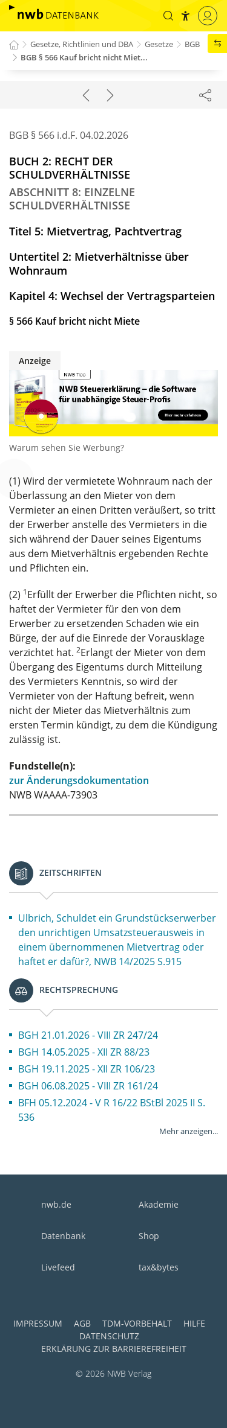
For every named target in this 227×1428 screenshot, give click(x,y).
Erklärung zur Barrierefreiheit (113, 1348)
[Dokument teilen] (205, 95)
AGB (82, 1323)
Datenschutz (109, 1336)
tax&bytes (159, 1267)
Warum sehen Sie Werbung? (66, 447)
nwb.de (56, 1204)
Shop (149, 1236)
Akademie (159, 1204)
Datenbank (63, 1236)
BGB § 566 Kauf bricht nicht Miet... (84, 57)
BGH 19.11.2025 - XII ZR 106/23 (86, 1069)
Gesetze (159, 44)
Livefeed (58, 1267)
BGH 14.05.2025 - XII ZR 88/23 (84, 1052)
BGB (192, 44)
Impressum (37, 1323)
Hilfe (194, 1323)
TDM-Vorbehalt (137, 1323)
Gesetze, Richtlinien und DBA (81, 44)
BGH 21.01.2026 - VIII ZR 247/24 (88, 1035)
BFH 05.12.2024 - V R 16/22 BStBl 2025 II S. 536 (111, 1110)
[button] (168, 16)
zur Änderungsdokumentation (79, 780)
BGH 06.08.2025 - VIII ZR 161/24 (88, 1085)
